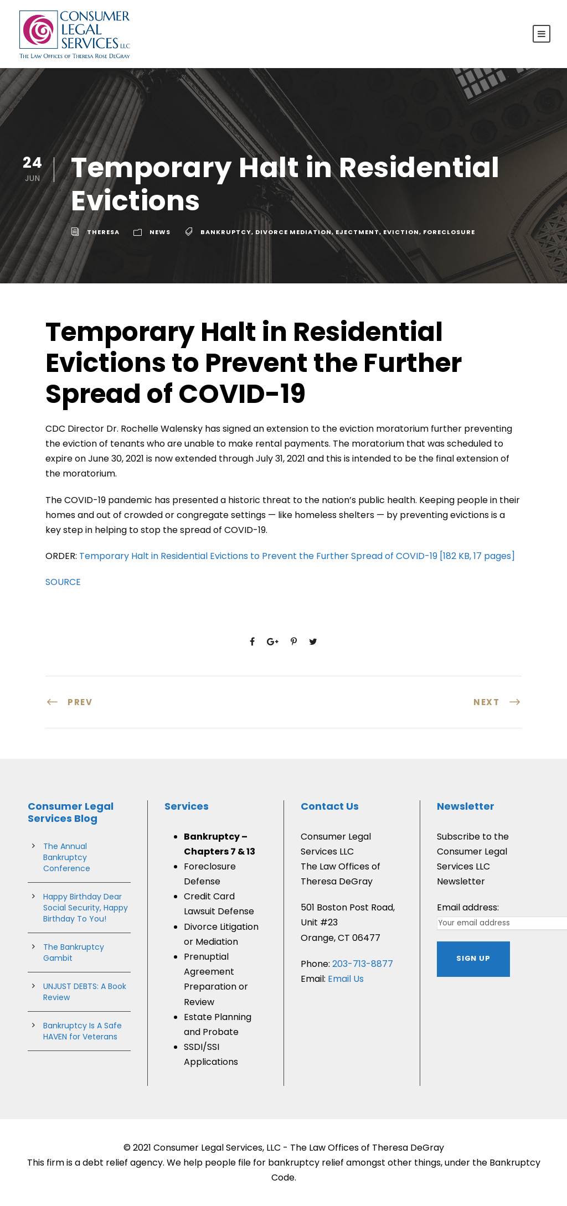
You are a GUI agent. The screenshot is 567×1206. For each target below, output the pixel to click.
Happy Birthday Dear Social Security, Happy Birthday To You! (85, 907)
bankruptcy (225, 231)
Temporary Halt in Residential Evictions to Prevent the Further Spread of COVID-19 (297, 556)
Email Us (346, 978)
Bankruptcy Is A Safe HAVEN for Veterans (82, 1031)
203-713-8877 (362, 963)
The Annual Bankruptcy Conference (66, 857)
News (160, 231)
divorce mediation (293, 231)
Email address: (468, 907)
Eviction (401, 231)
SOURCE (63, 582)
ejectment (357, 231)
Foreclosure (449, 231)
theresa (103, 231)
